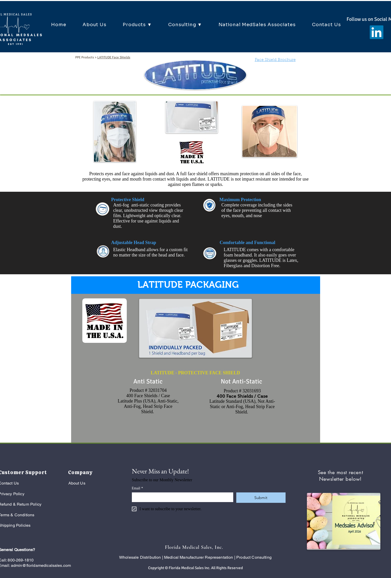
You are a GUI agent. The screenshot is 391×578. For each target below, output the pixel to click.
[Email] (181, 497)
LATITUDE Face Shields (113, 57)
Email (137, 488)
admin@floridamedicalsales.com (41, 565)
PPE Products (84, 57)
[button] (137, 24)
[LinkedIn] (376, 32)
